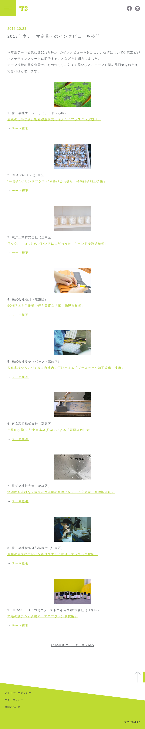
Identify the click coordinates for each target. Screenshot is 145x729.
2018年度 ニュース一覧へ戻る (72, 645)
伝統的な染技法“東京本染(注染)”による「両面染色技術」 (50, 430)
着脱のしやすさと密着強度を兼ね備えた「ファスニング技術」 (54, 119)
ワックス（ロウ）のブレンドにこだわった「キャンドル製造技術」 (57, 243)
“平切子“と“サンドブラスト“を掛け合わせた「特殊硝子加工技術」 (57, 181)
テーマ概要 (20, 128)
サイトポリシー (14, 699)
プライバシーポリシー (18, 692)
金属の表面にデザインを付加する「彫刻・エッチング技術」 (52, 554)
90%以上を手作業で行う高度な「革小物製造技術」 (46, 305)
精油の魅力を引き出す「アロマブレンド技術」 (42, 616)
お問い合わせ (13, 707)
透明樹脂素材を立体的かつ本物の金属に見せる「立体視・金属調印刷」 (61, 492)
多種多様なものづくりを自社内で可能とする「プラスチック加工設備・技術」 (66, 367)
